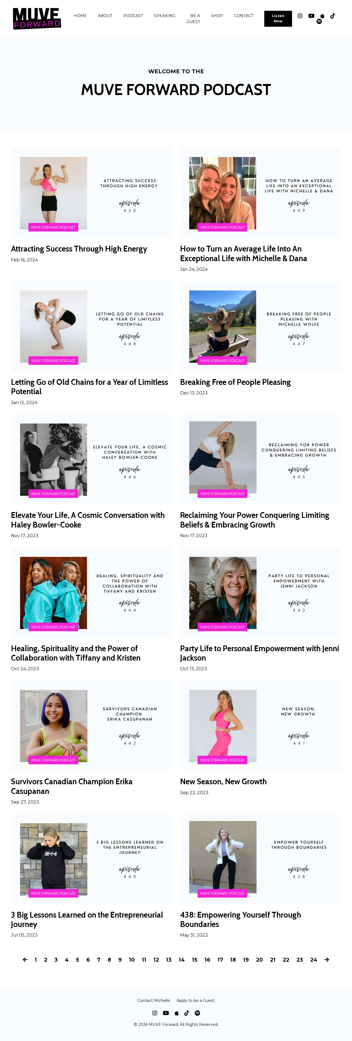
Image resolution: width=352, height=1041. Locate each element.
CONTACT (243, 15)
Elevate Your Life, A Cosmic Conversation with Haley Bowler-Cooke (85, 522)
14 (181, 965)
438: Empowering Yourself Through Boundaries (245, 924)
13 (168, 965)
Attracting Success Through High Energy (84, 249)
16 (208, 965)
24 (317, 965)
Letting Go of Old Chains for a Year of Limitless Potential (79, 388)
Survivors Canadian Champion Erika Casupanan (75, 790)
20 (261, 965)
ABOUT (105, 15)
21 (275, 965)
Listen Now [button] (278, 18)
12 (155, 965)
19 (247, 965)
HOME (80, 15)
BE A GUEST (193, 18)
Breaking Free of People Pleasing (239, 383)
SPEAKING (164, 15)
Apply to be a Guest (196, 1005)
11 (142, 965)
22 (289, 965)
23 (303, 965)
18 (234, 965)
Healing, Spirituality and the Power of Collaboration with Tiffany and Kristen (80, 656)
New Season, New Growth (227, 785)
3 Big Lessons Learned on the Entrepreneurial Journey (64, 924)
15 (194, 965)
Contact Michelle (154, 1005)
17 (221, 965)
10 (130, 965)
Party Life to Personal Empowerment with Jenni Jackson (256, 656)
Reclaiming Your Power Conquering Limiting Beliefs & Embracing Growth (260, 522)
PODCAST (133, 15)
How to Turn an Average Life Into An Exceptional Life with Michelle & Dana (248, 254)
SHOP (217, 15)
